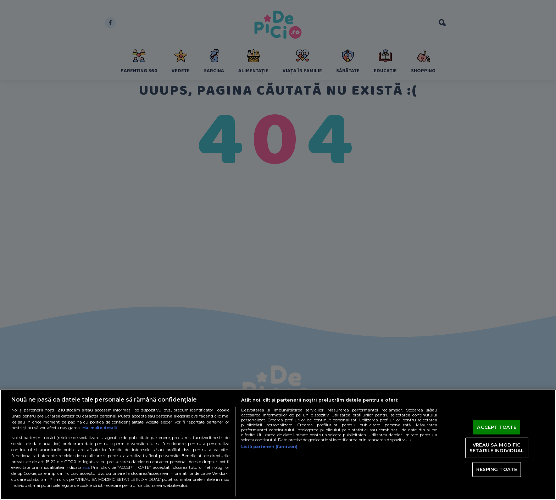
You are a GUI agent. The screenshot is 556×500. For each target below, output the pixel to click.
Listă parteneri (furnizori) (269, 446)
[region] (278, 444)
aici (86, 467)
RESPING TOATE (496, 469)
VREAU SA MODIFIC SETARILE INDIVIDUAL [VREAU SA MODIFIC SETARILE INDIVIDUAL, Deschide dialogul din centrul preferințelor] (496, 447)
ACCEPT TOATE (496, 427)
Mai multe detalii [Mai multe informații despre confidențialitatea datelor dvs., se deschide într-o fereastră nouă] (101, 427)
